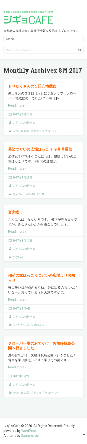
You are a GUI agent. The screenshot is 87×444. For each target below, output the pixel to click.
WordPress (29, 431)
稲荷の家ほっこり (42, 324)
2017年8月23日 (22, 177)
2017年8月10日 (22, 240)
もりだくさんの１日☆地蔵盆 (32, 86)
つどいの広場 (21, 324)
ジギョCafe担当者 (24, 122)
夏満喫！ (15, 212)
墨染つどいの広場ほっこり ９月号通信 (40, 149)
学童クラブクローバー (44, 131)
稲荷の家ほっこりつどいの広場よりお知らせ (41, 278)
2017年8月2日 (22, 376)
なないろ (18, 257)
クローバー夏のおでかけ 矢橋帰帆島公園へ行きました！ (41, 345)
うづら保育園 (21, 131)
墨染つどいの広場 (24, 194)
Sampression (31, 435)
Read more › (17, 105)
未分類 (40, 194)
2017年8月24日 (22, 114)
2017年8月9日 (22, 308)
